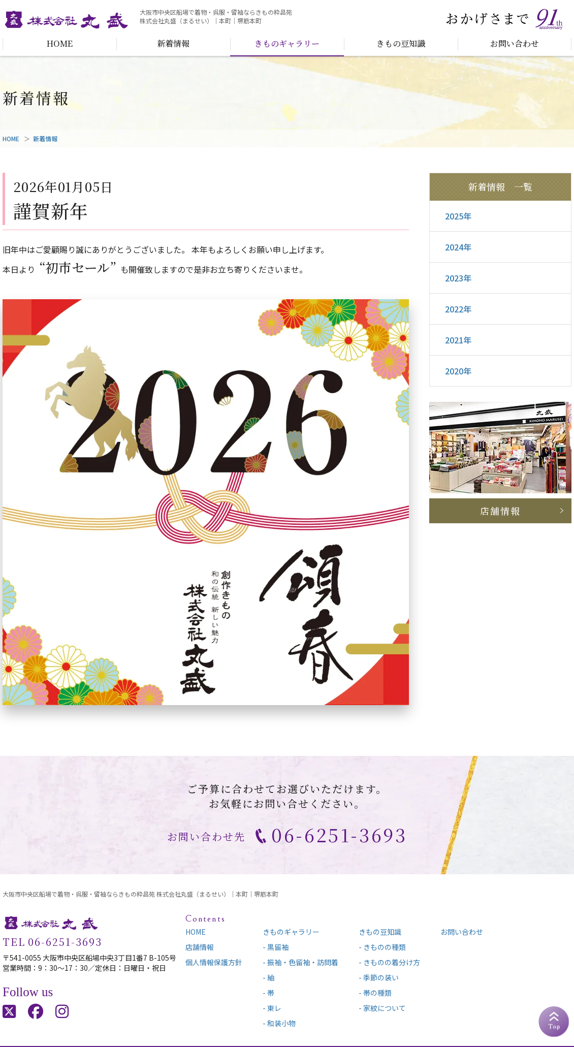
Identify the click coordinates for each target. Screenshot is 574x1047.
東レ (274, 1008)
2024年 (458, 247)
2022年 (458, 309)
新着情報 (173, 43)
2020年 (458, 371)
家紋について (384, 1008)
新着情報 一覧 (500, 186)
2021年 (458, 340)
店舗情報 (500, 510)
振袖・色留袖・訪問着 (302, 962)
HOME (60, 43)
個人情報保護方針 (213, 962)
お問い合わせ (514, 43)
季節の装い (381, 977)
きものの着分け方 (391, 962)
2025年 (458, 216)
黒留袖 (278, 947)
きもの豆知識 (400, 43)
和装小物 (281, 1023)
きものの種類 (384, 947)
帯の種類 (377, 993)
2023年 (458, 278)
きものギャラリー (287, 43)
